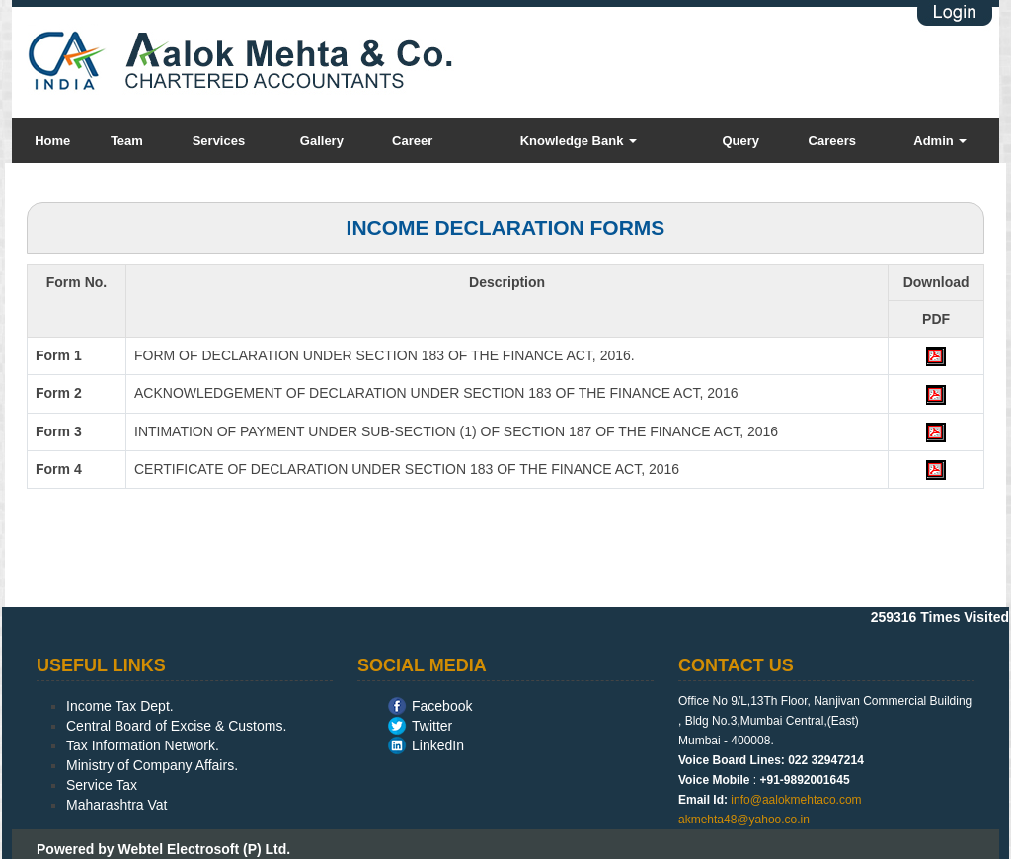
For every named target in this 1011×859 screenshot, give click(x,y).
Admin (940, 140)
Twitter (432, 726)
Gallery (322, 140)
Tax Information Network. (142, 745)
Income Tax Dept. (120, 706)
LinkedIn (438, 745)
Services (219, 140)
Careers (832, 140)
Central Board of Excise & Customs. (176, 726)
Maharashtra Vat (116, 805)
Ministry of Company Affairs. (152, 765)
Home (52, 140)
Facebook (442, 706)
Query (740, 140)
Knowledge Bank (578, 140)
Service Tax (101, 785)
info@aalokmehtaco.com (796, 800)
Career (412, 140)
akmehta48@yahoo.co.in (744, 819)
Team (127, 140)
